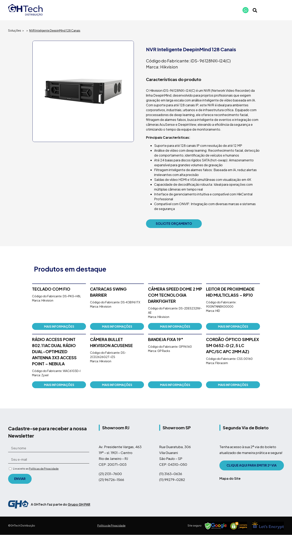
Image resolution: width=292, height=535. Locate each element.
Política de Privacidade (111, 525)
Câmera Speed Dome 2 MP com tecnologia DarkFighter (175, 295)
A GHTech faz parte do (60, 504)
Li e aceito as (36, 468)
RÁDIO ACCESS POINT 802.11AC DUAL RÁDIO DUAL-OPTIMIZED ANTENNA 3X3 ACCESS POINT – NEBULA (54, 351)
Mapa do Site (229, 478)
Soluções (14, 30)
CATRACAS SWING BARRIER (108, 292)
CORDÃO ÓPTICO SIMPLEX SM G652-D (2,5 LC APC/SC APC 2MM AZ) (232, 345)
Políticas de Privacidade (44, 468)
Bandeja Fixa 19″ (165, 339)
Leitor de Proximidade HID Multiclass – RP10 (230, 292)
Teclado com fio (51, 289)
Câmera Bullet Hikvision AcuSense (111, 342)
